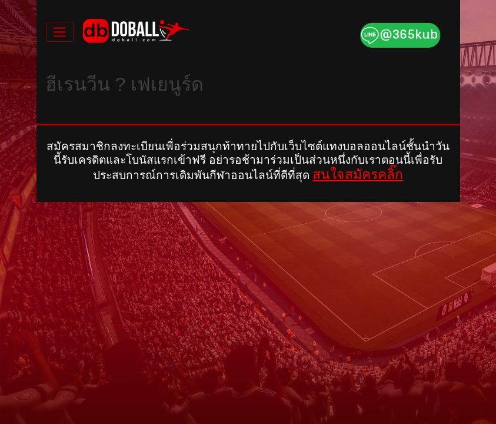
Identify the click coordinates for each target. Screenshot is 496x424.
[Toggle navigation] (60, 32)
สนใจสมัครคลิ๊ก (357, 174)
